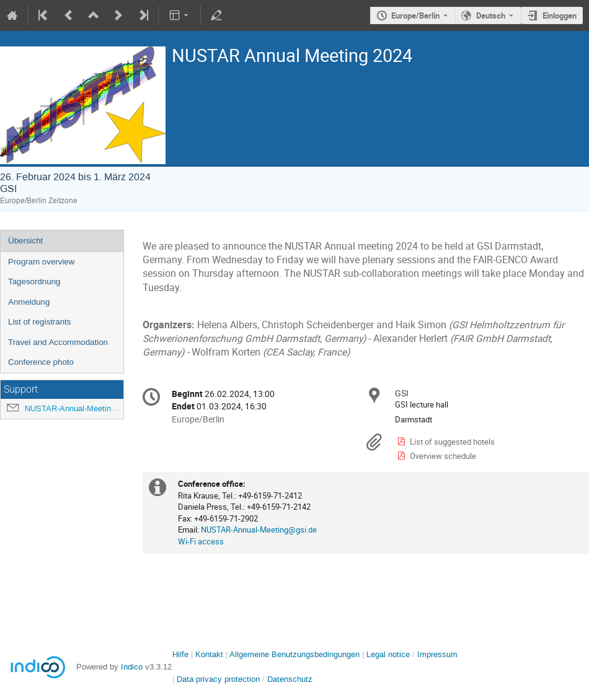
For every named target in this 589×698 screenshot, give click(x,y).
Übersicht (25, 240)
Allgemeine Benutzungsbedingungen (294, 654)
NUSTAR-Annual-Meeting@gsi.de (85, 408)
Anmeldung (29, 302)
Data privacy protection (219, 679)
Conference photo (41, 362)
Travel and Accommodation (58, 342)
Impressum (437, 654)
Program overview (41, 261)
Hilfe (180, 654)
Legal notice (389, 654)
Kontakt (209, 654)
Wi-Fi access (201, 541)
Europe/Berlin (415, 15)
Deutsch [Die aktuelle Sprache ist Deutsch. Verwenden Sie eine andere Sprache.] (490, 15)
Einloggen (559, 15)
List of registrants (39, 321)
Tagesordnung (34, 281)
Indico (132, 666)
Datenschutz (289, 679)
